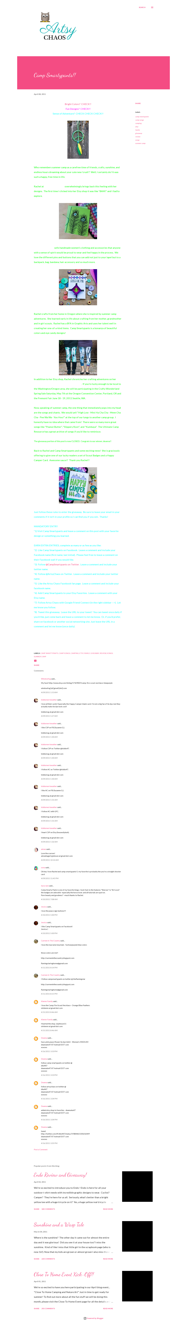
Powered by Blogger (93, 1318)
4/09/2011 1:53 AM (49, 692)
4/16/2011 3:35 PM (49, 1143)
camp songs (139, 120)
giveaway (138, 133)
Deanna (44, 1038)
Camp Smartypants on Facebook (60, 550)
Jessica (44, 906)
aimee (43, 849)
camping (138, 123)
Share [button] (138, 103)
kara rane (45, 886)
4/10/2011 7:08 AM (49, 899)
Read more (108, 1209)
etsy (136, 127)
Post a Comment (40, 1149)
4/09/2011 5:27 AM (49, 716)
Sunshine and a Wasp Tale (59, 1224)
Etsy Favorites (79, 593)
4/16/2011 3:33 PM (49, 1051)
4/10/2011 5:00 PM (49, 915)
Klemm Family (47, 1001)
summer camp (140, 143)
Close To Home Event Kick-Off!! (64, 1274)
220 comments (48, 1259)
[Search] (142, 7)
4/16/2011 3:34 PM (49, 1098)
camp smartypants (142, 117)
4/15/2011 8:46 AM (49, 1012)
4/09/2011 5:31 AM (49, 800)
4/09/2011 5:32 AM (49, 842)
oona (43, 867)
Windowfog (46, 679)
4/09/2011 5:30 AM (49, 737)
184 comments (48, 1209)
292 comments (48, 1308)
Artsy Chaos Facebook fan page (64, 583)
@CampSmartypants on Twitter (62, 564)
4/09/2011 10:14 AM (50, 860)
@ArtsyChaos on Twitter (59, 573)
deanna (106, 441)
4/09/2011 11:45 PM (50, 878)
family (137, 130)
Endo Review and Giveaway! (60, 1175)
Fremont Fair (45, 398)
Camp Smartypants (54, 186)
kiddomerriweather (49, 700)
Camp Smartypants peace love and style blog (57, 383)
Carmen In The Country (50, 940)
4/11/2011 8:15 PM (49, 994)
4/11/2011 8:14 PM (49, 967)
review (137, 137)
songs (137, 140)
